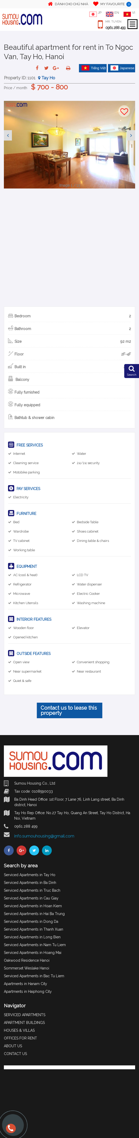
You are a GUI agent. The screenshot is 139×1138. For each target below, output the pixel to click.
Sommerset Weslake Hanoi (26, 968)
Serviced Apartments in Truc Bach (32, 890)
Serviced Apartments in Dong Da (31, 921)
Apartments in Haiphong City (28, 991)
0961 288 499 (115, 28)
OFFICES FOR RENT (20, 1038)
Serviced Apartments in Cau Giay (31, 898)
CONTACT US (15, 1054)
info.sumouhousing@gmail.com (44, 836)
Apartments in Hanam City (25, 984)
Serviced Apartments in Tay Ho (29, 875)
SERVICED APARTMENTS (24, 1015)
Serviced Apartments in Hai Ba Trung (34, 914)
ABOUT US (13, 1046)
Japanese (122, 68)
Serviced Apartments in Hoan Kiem (33, 906)
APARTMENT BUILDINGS (24, 1023)
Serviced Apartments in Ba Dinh (30, 883)
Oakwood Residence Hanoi (26, 960)
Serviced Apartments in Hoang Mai (32, 953)
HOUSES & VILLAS (19, 1030)
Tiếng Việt (94, 68)
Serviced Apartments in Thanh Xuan (33, 929)
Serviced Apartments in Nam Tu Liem (35, 945)
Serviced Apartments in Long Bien (32, 937)
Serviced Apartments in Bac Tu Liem (34, 976)
